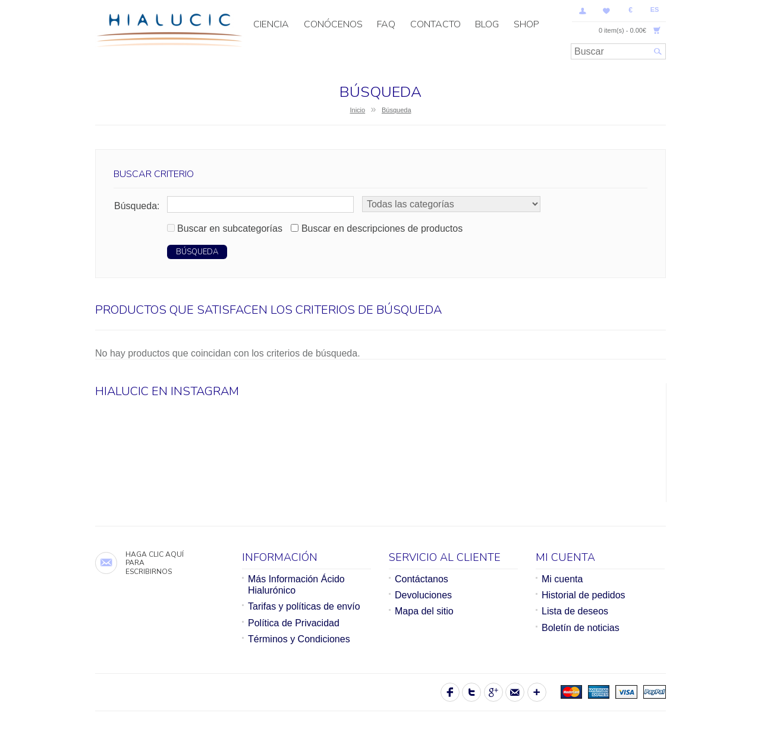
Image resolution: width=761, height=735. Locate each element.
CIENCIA (271, 24)
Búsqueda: (137, 206)
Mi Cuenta (582, 10)
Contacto (435, 24)
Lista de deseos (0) (606, 10)
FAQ (386, 24)
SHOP (526, 24)
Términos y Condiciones (299, 639)
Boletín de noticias (581, 628)
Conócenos (333, 24)
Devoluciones (423, 595)
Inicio (357, 109)
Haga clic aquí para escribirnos (154, 563)
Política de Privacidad (293, 623)
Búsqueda (396, 109)
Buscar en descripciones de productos (382, 228)
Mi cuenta (562, 579)
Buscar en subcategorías (229, 228)
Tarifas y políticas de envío (304, 606)
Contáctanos (421, 579)
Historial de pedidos (583, 595)
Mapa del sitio (424, 611)
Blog (487, 24)
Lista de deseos (575, 611)
